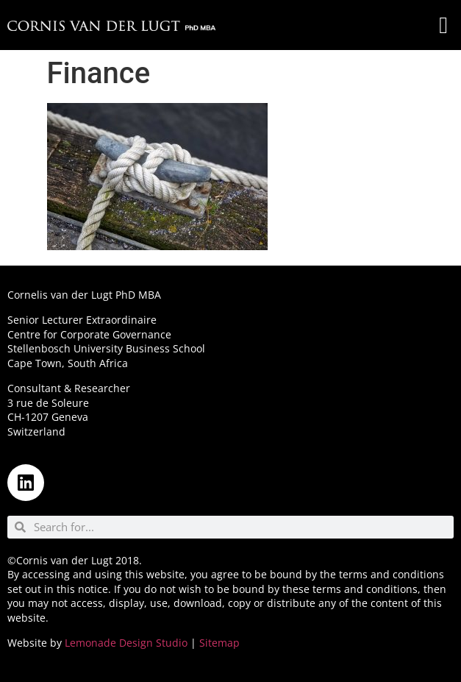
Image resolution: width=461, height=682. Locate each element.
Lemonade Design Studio (126, 643)
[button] (443, 25)
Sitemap (219, 643)
